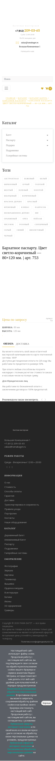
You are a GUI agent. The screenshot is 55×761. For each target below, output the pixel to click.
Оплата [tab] (8, 343)
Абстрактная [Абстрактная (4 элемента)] (11, 179)
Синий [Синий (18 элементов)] (20, 230)
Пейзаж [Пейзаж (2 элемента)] (38, 219)
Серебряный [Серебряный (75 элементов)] (41, 224)
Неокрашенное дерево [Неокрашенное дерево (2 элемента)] (16, 213)
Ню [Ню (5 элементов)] (37, 213)
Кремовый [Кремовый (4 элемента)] (10, 207)
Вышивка (9, 583)
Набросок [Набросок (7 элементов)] (40, 207)
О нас (7, 482)
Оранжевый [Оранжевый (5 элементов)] (10, 219)
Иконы (7, 601)
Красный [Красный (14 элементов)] (32, 202)
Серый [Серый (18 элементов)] (7, 230)
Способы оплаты (13, 491)
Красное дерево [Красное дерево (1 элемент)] (13, 202)
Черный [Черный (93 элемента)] (8, 236)
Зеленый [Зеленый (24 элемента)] (23, 190)
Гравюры (9, 610)
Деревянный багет (14, 535)
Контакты (9, 517)
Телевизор (10, 579)
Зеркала (8, 570)
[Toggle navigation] (6, 88)
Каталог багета (38, 98)
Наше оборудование (15, 522)
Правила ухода (12, 509)
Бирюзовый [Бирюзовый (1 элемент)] (10, 184)
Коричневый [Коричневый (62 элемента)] (29, 196)
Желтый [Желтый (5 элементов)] (8, 190)
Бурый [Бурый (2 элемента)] (26, 184)
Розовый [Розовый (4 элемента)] (24, 224)
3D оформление (12, 605)
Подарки (10, 145)
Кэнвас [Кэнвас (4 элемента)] (25, 207)
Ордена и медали (13, 588)
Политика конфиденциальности (37, 641)
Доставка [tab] (22, 344)
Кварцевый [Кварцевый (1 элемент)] (10, 196)
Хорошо (47, 703)
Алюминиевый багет (15, 539)
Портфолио (10, 513)
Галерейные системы (16, 155)
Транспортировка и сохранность (21, 504)
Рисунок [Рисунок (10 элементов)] (9, 224)
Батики (8, 596)
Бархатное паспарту (14, 101)
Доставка (9, 500)
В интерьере (11, 592)
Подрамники (12, 150)
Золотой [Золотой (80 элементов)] (38, 190)
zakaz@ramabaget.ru (29, 43)
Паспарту (10, 140)
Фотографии (11, 566)
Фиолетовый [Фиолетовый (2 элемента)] (36, 230)
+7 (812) (27, 30)
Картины (9, 574)
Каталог (22, 98)
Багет (8, 135)
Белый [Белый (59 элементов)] (43, 179)
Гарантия (9, 495)
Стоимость (10, 486)
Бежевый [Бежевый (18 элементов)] (29, 179)
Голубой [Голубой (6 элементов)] (40, 184)
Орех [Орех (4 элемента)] (25, 219)
